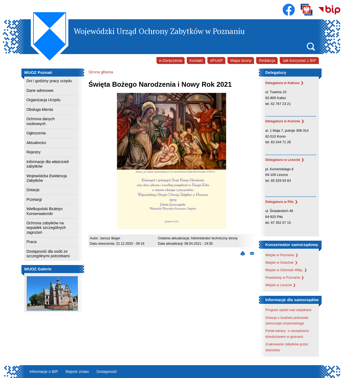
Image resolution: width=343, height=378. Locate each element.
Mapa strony (240, 60)
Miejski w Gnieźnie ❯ (281, 262)
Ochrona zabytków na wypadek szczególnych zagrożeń (46, 228)
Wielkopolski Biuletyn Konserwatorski (45, 211)
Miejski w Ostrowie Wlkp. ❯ (286, 270)
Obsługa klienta (40, 109)
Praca (32, 242)
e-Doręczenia (170, 60)
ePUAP (216, 60)
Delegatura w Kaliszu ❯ (284, 83)
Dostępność (106, 371)
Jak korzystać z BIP (299, 60)
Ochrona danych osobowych (41, 121)
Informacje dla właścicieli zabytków (48, 164)
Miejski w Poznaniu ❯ (281, 255)
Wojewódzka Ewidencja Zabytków (47, 178)
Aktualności (36, 143)
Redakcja (267, 60)
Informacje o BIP (43, 371)
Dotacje (33, 190)
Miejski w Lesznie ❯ (280, 285)
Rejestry (34, 152)
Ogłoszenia (36, 133)
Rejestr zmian (77, 371)
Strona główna (100, 72)
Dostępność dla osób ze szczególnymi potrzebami (48, 253)
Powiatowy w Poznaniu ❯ (284, 277)
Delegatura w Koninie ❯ (284, 121)
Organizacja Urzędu (44, 100)
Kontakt (196, 60)
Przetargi (34, 199)
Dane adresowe (40, 90)
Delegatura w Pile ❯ (281, 202)
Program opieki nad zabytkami (288, 310)
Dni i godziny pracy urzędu (49, 81)
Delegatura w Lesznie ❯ (284, 160)
